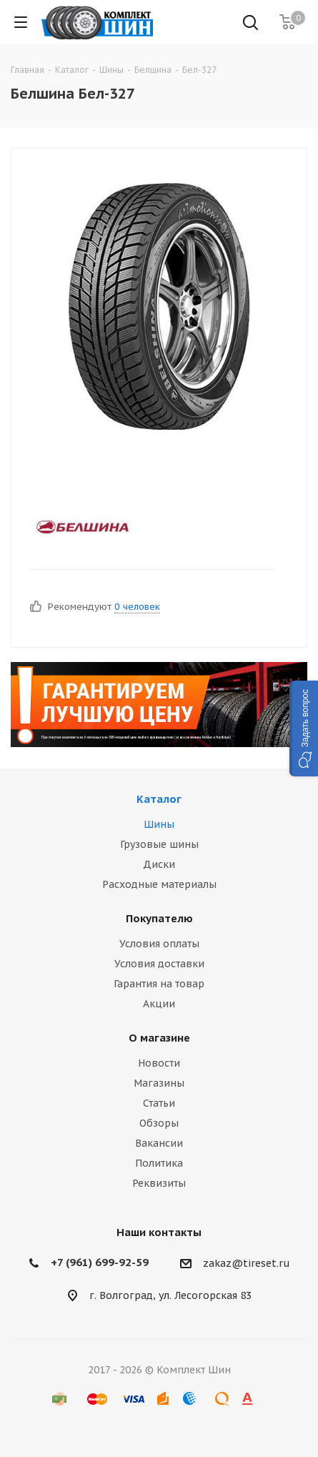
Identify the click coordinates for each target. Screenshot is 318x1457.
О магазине (159, 1037)
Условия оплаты (159, 943)
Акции (159, 1003)
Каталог (159, 799)
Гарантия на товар (159, 983)
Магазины (159, 1083)
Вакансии (159, 1143)
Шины (159, 824)
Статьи (159, 1103)
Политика (159, 1163)
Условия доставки (159, 963)
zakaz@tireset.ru (246, 1264)
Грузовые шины (159, 844)
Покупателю (159, 918)
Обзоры (159, 1123)
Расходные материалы (159, 884)
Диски (159, 864)
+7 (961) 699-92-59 (100, 1262)
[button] (303, 728)
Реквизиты (159, 1183)
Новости (159, 1063)
